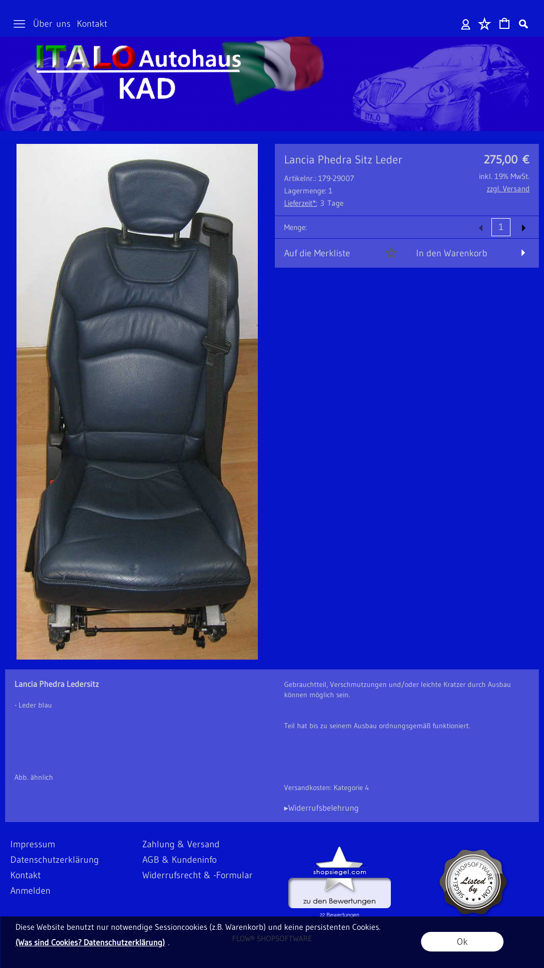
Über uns (52, 23)
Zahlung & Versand (181, 844)
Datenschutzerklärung (54, 859)
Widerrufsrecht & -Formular (197, 875)
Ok (462, 941)
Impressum (32, 844)
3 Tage (313, 203)
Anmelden (465, 23)
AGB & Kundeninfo (179, 859)
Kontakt (92, 23)
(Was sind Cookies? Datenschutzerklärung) (90, 942)
